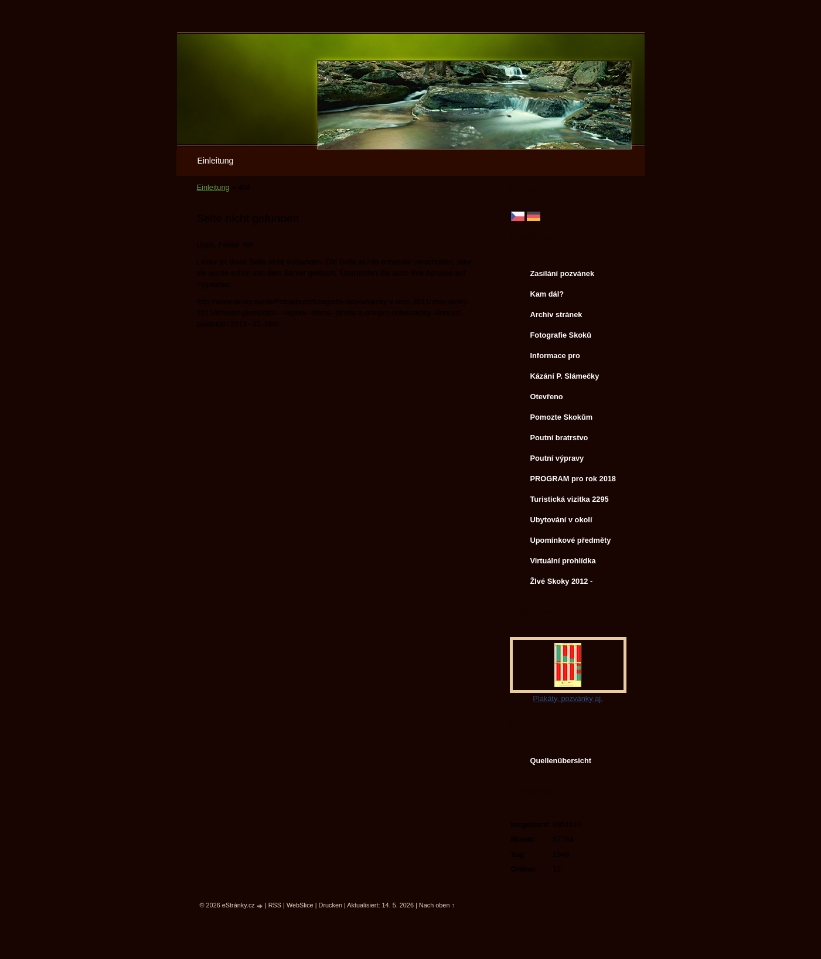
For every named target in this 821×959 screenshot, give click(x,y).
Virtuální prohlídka (563, 560)
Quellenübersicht (561, 760)
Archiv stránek (556, 314)
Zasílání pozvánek (562, 273)
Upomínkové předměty (570, 540)
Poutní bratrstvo (559, 437)
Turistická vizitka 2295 (569, 499)
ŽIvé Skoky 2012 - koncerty (561, 584)
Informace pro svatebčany (555, 358)
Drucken (331, 905)
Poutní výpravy (557, 458)
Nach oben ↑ (437, 905)
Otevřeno (546, 396)
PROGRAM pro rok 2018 (573, 478)
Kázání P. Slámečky (564, 376)
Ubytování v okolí (561, 519)
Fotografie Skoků (561, 335)
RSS (274, 905)
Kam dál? (547, 294)
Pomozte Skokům (561, 417)
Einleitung (215, 160)
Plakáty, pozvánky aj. (567, 698)
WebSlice (300, 905)
